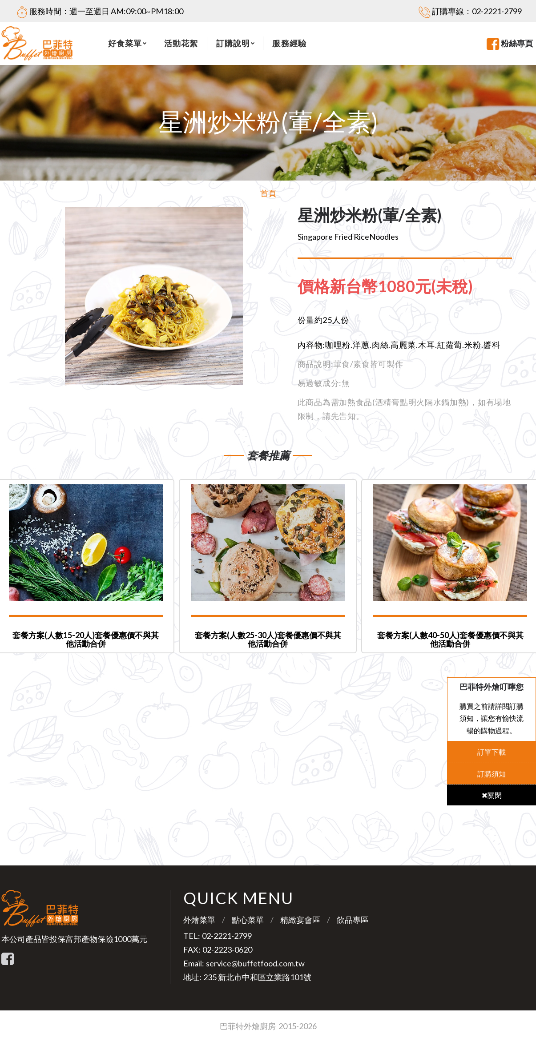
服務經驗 (289, 43)
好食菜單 (125, 43)
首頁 (268, 193)
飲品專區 (353, 920)
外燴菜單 (199, 920)
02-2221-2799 (497, 11)
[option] (154, 296)
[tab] (392, 286)
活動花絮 (181, 43)
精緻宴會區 (300, 920)
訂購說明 (233, 43)
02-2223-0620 (227, 949)
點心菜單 (248, 920)
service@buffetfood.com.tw (255, 963)
